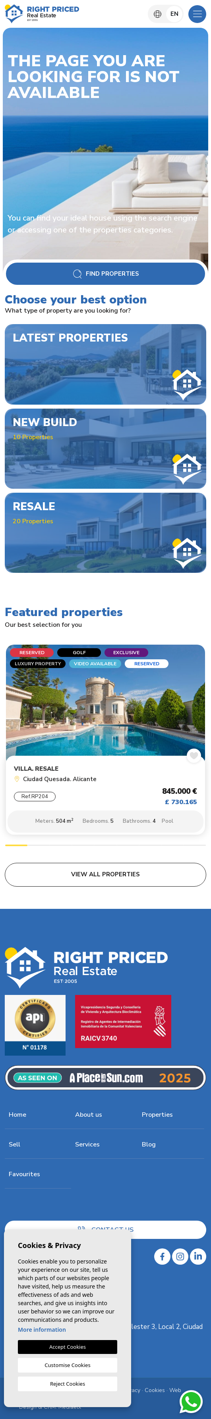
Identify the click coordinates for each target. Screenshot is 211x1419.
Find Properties (105, 274)
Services (87, 1144)
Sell (14, 1144)
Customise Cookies (67, 1365)
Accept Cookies (67, 1346)
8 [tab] (172, 846)
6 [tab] (128, 846)
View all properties (105, 874)
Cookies (155, 1390)
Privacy (131, 1390)
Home (17, 1114)
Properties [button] (157, 1114)
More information (42, 1329)
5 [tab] (105, 846)
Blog (149, 1144)
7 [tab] (150, 846)
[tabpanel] (105, 742)
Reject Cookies (67, 1383)
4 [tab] (83, 846)
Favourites (24, 1174)
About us (88, 1114)
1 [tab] (16, 846)
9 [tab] (195, 846)
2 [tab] (38, 846)
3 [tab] (61, 846)
